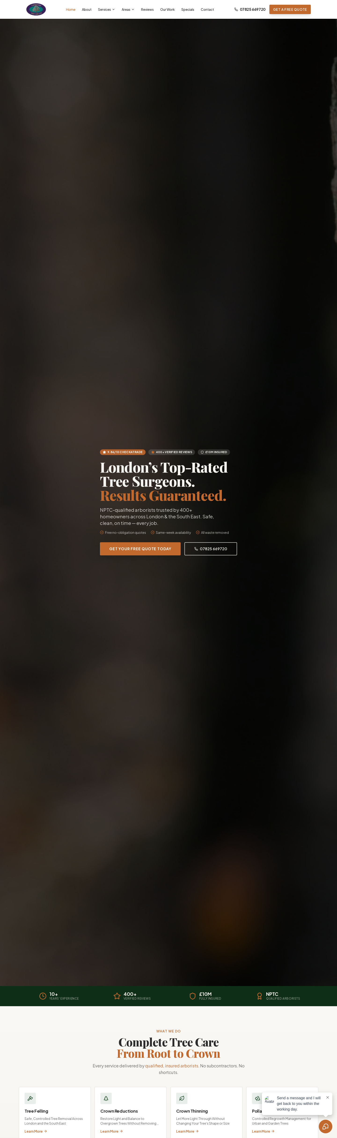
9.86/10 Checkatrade (123, 452)
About (87, 9)
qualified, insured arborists (171, 1065)
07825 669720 (250, 9)
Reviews (147, 9)
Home (70, 9)
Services (106, 9)
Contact (207, 9)
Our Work (167, 9)
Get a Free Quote (290, 9)
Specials (187, 9)
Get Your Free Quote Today (140, 548)
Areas (128, 9)
